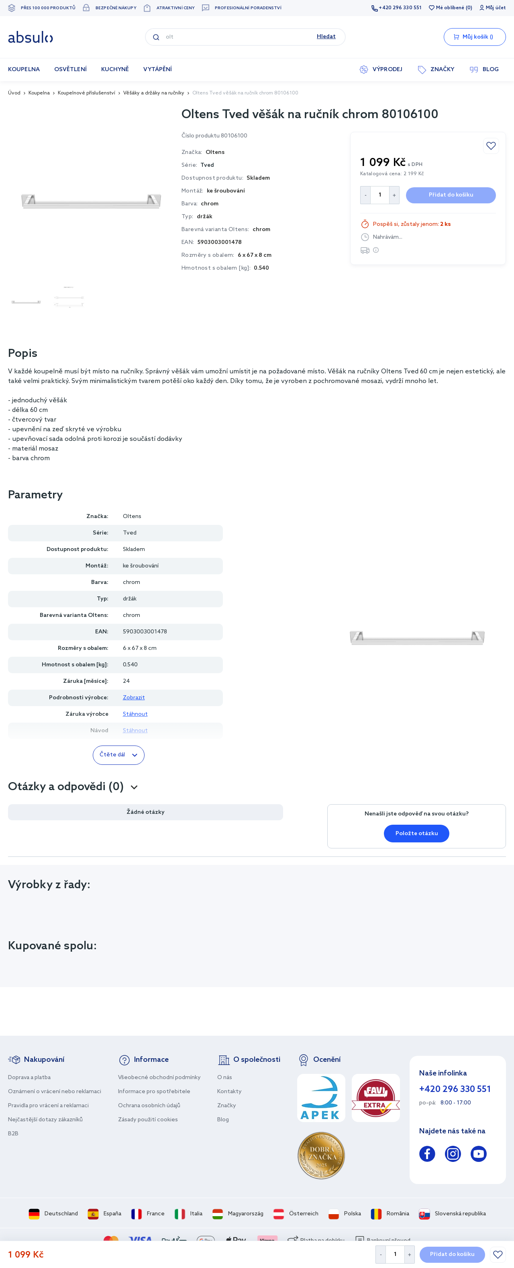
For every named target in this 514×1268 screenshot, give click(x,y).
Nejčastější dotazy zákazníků (45, 1119)
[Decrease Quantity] (380, 1254)
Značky (226, 1105)
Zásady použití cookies (148, 1119)
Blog (223, 1119)
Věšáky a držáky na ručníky (153, 93)
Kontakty (229, 1091)
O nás (224, 1077)
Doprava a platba (29, 1077)
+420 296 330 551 (400, 8)
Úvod (14, 93)
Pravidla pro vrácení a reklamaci (48, 1105)
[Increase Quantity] (410, 1254)
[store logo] (30, 37)
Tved (207, 165)
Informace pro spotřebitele (154, 1091)
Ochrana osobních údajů (149, 1105)
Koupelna (39, 93)
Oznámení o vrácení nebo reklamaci (54, 1091)
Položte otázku (417, 833)
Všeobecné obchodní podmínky (159, 1077)
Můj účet (496, 8)
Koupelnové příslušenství (86, 93)
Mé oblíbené (450, 8)
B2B (13, 1134)
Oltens (132, 516)
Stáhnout (135, 714)
